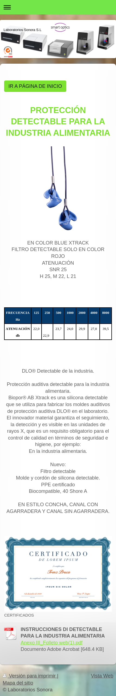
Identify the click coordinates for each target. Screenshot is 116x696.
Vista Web (102, 676)
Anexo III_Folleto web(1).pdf (51, 642)
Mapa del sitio (18, 683)
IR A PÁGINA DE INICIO (35, 86)
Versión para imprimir (30, 676)
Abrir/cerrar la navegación (58, 7)
